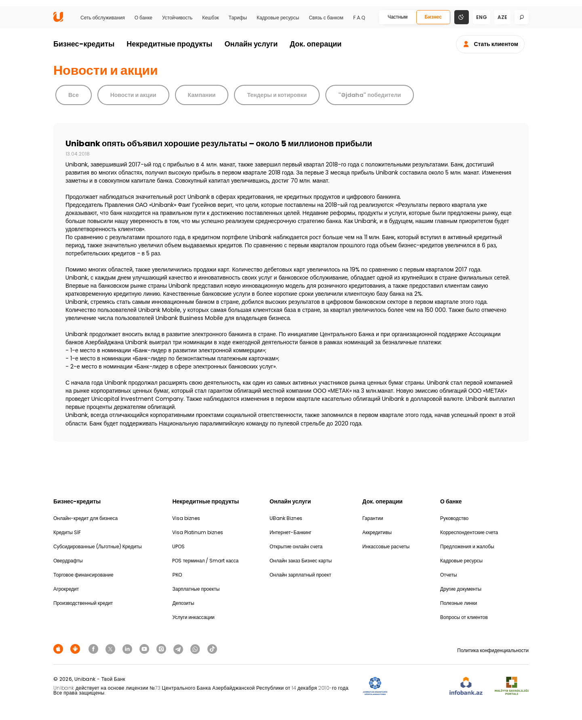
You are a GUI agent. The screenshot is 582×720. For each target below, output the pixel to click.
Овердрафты (68, 560)
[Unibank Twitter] (111, 648)
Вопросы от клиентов (464, 617)
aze (502, 17)
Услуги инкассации (193, 617)
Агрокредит (66, 588)
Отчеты (448, 574)
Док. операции (316, 44)
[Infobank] (466, 686)
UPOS (178, 546)
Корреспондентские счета (469, 532)
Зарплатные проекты (195, 588)
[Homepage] (58, 20)
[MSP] (512, 686)
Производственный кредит (83, 603)
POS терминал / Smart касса (205, 560)
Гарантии (373, 518)
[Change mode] (461, 17)
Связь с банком (326, 17)
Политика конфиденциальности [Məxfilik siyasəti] (493, 650)
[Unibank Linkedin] (128, 648)
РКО (177, 574)
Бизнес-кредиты (83, 44)
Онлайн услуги (251, 44)
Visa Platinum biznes (197, 532)
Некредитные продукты (169, 44)
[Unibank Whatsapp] (196, 648)
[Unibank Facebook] (95, 648)
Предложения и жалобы (467, 546)
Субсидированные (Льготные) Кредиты (97, 546)
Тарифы (238, 17)
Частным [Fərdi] (398, 16)
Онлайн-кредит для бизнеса (85, 518)
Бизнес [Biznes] (433, 16)
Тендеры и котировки (277, 95)
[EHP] (418, 686)
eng (481, 17)
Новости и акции (133, 95)
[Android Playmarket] (76, 648)
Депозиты (183, 603)
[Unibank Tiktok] (212, 648)
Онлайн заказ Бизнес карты (301, 560)
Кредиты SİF (67, 532)
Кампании (202, 95)
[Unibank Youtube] (145, 648)
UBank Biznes (286, 518)
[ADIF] (375, 686)
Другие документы (460, 588)
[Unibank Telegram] (179, 648)
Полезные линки (458, 603)
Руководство (454, 518)
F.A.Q (359, 17)
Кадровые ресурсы (278, 17)
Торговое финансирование (83, 574)
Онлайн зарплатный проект (300, 574)
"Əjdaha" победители (369, 95)
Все (73, 95)
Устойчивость (177, 17)
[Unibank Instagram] (162, 648)
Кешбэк (210, 17)
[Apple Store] (59, 648)
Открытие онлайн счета (296, 546)
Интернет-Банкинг (291, 532)
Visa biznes (186, 518)
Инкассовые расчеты (386, 546)
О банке (143, 17)
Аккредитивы (377, 532)
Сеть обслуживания (102, 17)
